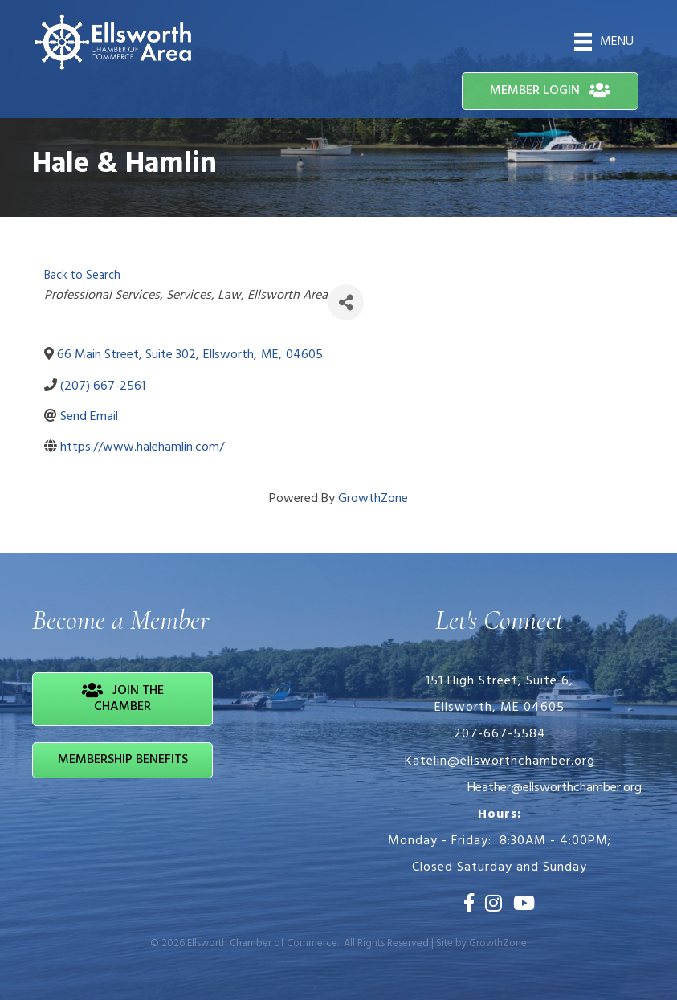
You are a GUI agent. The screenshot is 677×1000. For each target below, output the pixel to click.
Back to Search (82, 276)
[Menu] (604, 42)
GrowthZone (373, 498)
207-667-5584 (500, 734)
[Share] (346, 302)
